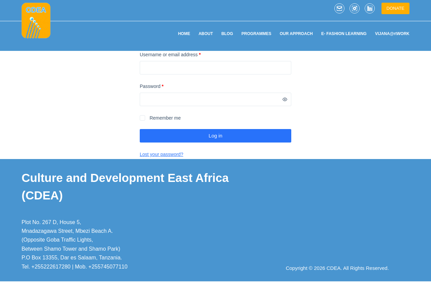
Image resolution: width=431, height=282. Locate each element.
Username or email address (180, 54)
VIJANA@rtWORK (392, 33)
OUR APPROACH (296, 33)
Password (161, 86)
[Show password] (285, 99)
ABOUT (206, 33)
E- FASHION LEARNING (344, 33)
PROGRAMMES (256, 33)
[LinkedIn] (370, 8)
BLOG (227, 33)
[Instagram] (355, 8)
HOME (184, 33)
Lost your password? (161, 154)
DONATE (395, 8)
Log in (216, 135)
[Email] (339, 8)
